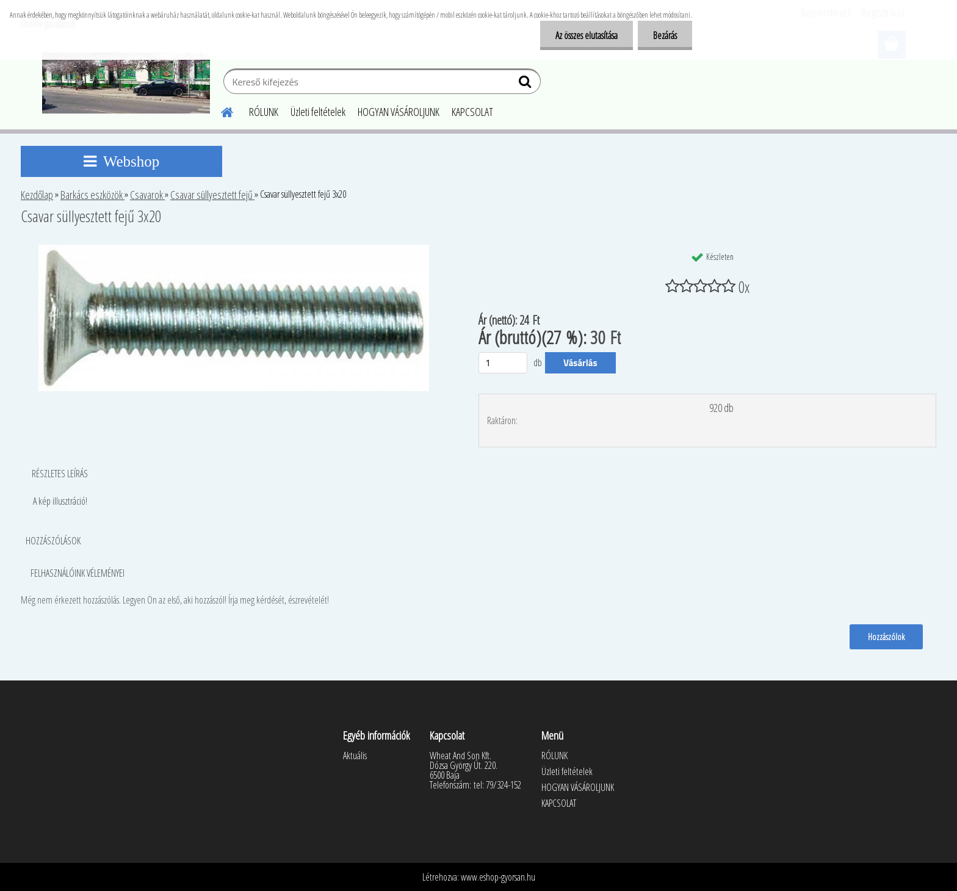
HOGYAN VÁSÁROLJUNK (398, 111)
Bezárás (665, 35)
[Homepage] (220, 110)
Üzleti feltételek (318, 111)
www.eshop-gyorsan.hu (498, 877)
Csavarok (147, 194)
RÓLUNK (263, 111)
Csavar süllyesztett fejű (212, 194)
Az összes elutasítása (586, 35)
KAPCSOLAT (472, 111)
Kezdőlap (37, 194)
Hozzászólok (886, 636)
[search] (526, 84)
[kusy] (502, 362)
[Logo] (126, 83)
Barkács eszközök (92, 194)
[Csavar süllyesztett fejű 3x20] (233, 249)
